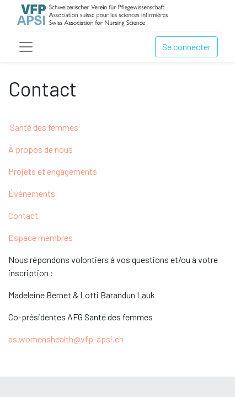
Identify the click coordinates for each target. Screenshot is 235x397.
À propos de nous (40, 149)
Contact (23, 215)
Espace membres (40, 237)
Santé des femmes (44, 127)
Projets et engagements (52, 171)
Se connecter (186, 46)
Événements (31, 193)
